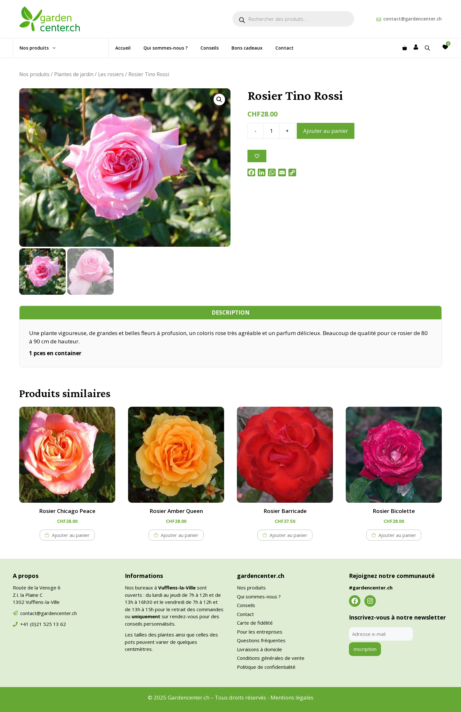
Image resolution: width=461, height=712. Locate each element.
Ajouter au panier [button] (71, 535)
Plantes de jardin (73, 74)
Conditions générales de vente (270, 658)
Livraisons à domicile (259, 649)
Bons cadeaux (247, 48)
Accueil (123, 48)
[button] (219, 99)
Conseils (209, 48)
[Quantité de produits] (271, 131)
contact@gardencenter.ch (412, 19)
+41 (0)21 (31, 624)
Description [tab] (231, 312)
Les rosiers (111, 74)
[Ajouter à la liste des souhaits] (256, 156)
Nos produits (41, 48)
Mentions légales (292, 697)
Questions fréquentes (261, 640)
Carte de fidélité (255, 623)
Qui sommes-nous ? (165, 48)
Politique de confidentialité (266, 667)
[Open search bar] (428, 48)
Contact (284, 48)
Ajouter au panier (325, 130)
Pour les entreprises (259, 631)
